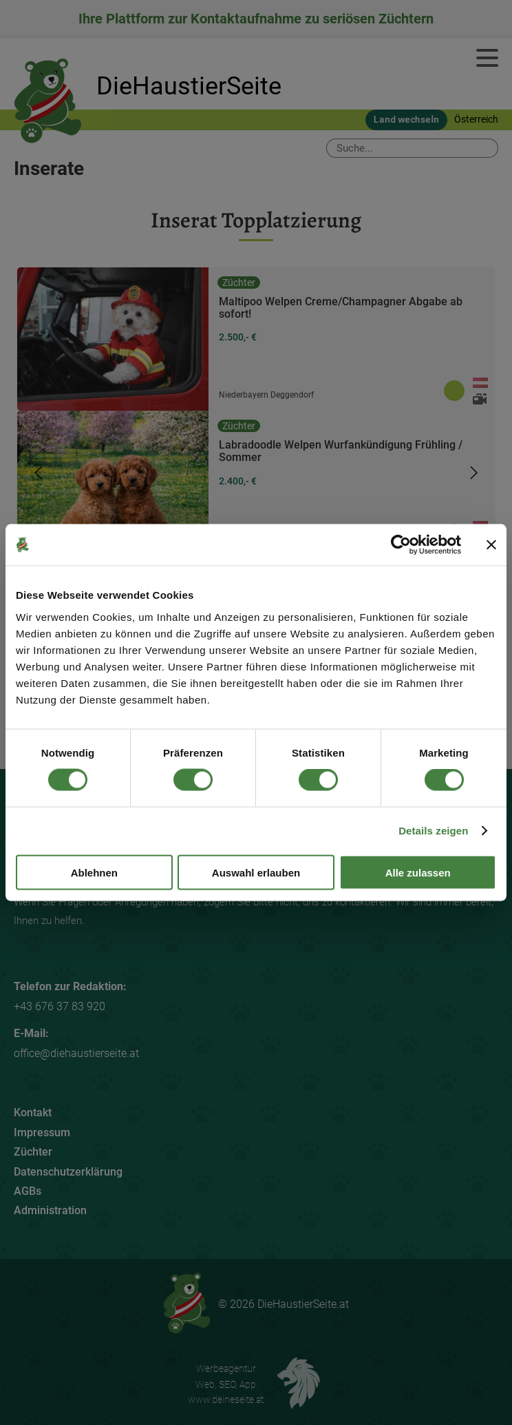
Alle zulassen (418, 872)
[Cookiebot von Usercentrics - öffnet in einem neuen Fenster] (401, 545)
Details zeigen (433, 831)
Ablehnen (94, 872)
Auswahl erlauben (256, 872)
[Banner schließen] (491, 545)
